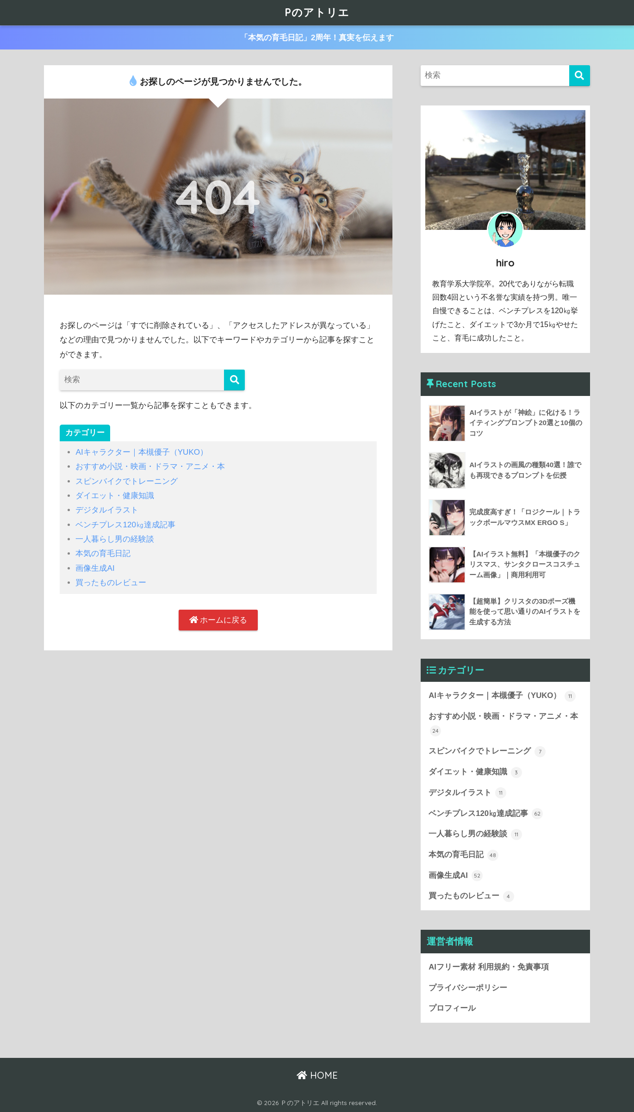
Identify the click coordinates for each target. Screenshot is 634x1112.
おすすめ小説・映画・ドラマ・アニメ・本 (150, 466)
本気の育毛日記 (103, 553)
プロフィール (452, 1008)
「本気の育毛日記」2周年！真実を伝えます (317, 37)
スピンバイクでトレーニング (126, 481)
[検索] (234, 380)
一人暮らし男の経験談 (114, 539)
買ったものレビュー (110, 582)
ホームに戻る (218, 620)
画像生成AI (94, 568)
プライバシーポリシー (468, 987)
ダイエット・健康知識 (114, 495)
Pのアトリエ (317, 12)
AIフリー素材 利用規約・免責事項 (488, 967)
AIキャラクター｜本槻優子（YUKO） (141, 452)
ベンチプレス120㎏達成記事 (125, 524)
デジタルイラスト (106, 510)
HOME (317, 1075)
